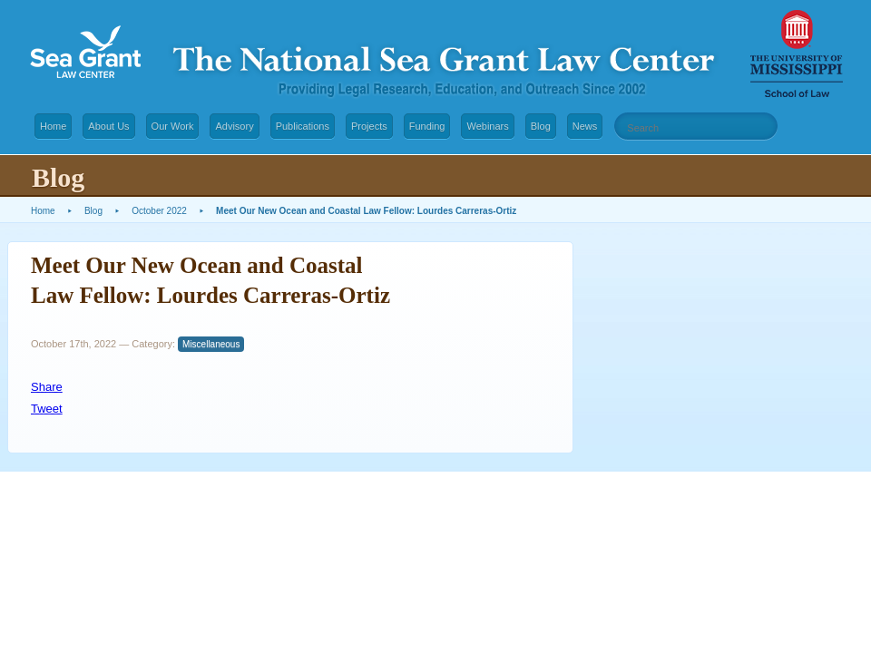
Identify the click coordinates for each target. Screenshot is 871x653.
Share (47, 387)
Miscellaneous (211, 344)
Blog (541, 126)
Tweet (47, 408)
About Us (108, 126)
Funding (427, 126)
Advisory (234, 126)
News (585, 126)
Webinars (487, 126)
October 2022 (159, 211)
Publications (302, 126)
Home (53, 126)
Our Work (173, 126)
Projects (369, 126)
